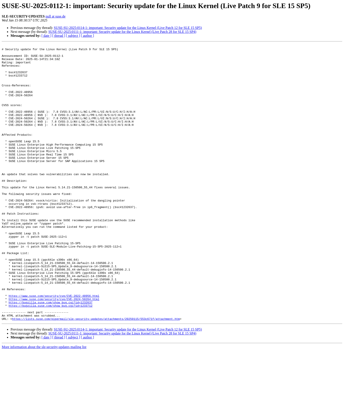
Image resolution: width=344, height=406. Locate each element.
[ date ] (46, 35)
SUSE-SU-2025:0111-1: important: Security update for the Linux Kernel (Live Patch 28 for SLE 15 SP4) (122, 32)
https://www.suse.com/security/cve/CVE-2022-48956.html (54, 346)
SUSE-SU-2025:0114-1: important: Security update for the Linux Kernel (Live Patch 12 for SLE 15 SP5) (128, 28)
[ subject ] (73, 35)
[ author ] (87, 35)
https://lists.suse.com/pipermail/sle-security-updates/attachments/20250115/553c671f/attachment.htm (96, 374)
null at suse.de (56, 16)
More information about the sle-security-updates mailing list (44, 402)
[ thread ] (58, 35)
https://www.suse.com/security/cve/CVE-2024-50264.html (54, 350)
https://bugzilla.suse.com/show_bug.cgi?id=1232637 (50, 354)
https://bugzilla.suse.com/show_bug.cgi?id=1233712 (50, 358)
